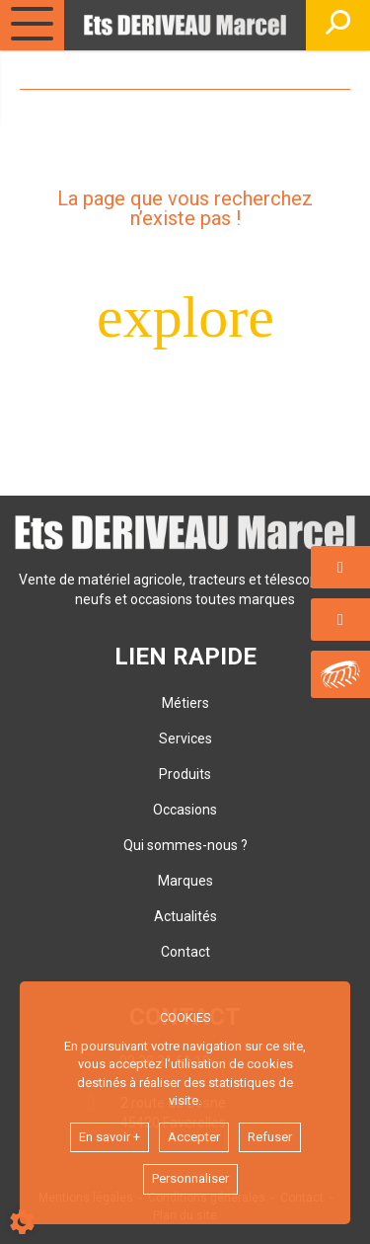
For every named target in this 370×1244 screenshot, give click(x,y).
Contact (185, 952)
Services (185, 738)
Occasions (185, 809)
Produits (185, 774)
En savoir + (109, 1136)
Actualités (185, 916)
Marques (185, 881)
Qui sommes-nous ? (185, 845)
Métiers (185, 703)
